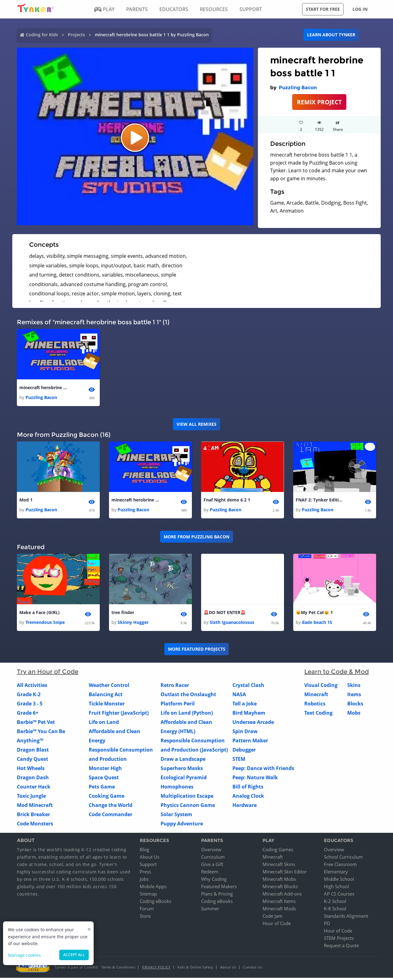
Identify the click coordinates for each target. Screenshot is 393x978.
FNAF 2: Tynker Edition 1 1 (320, 500)
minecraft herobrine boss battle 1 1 (43, 387)
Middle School (339, 879)
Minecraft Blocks (280, 887)
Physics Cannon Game (188, 805)
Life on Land (104, 722)
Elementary (336, 872)
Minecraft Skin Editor (285, 872)
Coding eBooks (155, 901)
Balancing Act (106, 694)
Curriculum (213, 857)
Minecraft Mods (279, 909)
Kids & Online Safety (195, 967)
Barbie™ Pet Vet (36, 722)
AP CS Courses (339, 894)
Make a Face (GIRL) (39, 612)
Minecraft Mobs (279, 879)
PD (327, 923)
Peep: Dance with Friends (263, 768)
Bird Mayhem (248, 712)
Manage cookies (24, 955)
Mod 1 (26, 500)
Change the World (110, 805)
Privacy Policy (156, 967)
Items (354, 694)
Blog (144, 850)
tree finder (122, 612)
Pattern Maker (250, 740)
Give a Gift (212, 864)
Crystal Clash (248, 685)
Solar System (176, 814)
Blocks (355, 703)
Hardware (244, 805)
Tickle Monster (107, 703)
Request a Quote (341, 946)
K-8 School (335, 909)
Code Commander (110, 814)
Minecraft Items (279, 901)
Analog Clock (248, 795)
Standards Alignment (346, 916)
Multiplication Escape (187, 795)
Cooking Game (106, 795)
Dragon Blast (33, 749)
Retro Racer (175, 685)
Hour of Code (277, 923)
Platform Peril (178, 703)
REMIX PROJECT (319, 102)
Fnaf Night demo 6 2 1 (227, 500)
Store (145, 916)
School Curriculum (343, 857)
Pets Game (102, 786)
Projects (76, 35)
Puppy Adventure (182, 823)
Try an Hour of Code (47, 671)
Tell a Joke (244, 703)
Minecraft (316, 694)
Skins (353, 685)
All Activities (32, 685)
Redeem (209, 872)
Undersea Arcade (253, 722)
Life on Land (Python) (187, 712)
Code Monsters (35, 823)
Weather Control (109, 685)
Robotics (314, 703)
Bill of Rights (247, 786)
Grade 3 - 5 (29, 703)
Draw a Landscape (183, 759)
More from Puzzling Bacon (196, 537)
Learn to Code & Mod (336, 671)
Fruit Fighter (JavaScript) (119, 712)
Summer (210, 909)
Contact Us (252, 967)
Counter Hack (33, 786)
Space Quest (104, 777)
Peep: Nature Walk (255, 777)
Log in (360, 9)
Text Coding (318, 712)
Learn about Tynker (331, 35)
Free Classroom (340, 864)
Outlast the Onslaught (188, 694)
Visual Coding (320, 685)
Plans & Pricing (217, 894)
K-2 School (335, 901)
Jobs (144, 879)
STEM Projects (339, 938)
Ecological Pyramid (184, 777)
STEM (238, 759)
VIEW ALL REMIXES (196, 424)
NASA (239, 694)
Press (145, 872)
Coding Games (278, 850)
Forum (147, 909)
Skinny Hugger (133, 622)
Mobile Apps (153, 887)
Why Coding (214, 879)
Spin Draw (245, 731)
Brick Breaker (33, 814)
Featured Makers (219, 887)
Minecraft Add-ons (282, 894)
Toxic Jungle (31, 795)
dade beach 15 (317, 622)
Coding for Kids (42, 35)
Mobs (353, 712)
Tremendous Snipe (45, 622)
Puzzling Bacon (298, 87)
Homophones (177, 786)
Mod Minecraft (35, 805)
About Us (149, 857)
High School (336, 887)
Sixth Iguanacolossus (232, 622)
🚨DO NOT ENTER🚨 (225, 612)
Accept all (74, 954)
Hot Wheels (31, 768)
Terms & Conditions (118, 967)
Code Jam (272, 916)
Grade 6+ (27, 712)
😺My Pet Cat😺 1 (314, 612)
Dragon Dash (33, 777)
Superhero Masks (182, 768)
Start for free (323, 9)
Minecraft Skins (279, 864)
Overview (211, 850)
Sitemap (148, 894)
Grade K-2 (29, 694)
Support (148, 864)
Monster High (105, 768)
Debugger (244, 749)
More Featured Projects (196, 649)
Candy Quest (32, 759)
